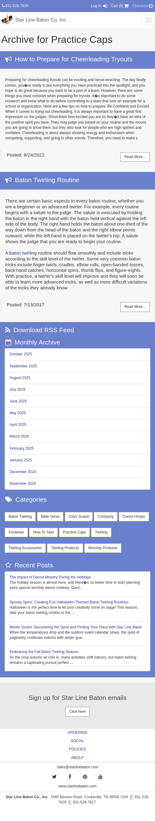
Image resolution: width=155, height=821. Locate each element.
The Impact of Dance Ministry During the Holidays (50, 577)
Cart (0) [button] (120, 6)
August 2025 (20, 378)
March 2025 (19, 436)
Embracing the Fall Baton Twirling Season (44, 652)
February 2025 (22, 448)
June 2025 (18, 401)
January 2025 (21, 460)
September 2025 (23, 366)
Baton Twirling (20, 516)
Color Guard (79, 516)
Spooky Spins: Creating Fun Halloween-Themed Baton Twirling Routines (69, 602)
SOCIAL (77, 741)
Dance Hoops (134, 516)
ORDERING (77, 732)
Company (105, 516)
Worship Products (102, 548)
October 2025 (21, 354)
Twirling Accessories (25, 548)
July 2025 (17, 389)
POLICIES (77, 749)
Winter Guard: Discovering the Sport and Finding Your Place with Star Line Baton (76, 627)
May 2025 (18, 413)
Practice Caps (74, 532)
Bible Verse (50, 516)
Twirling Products (65, 548)
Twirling (101, 532)
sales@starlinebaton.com (77, 767)
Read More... (135, 157)
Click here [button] (77, 711)
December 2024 (23, 472)
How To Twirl (43, 532)
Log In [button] (99, 6)
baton (19, 218)
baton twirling (22, 252)
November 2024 (23, 483)
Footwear (16, 532)
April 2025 (18, 425)
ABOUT (77, 758)
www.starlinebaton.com (77, 786)
